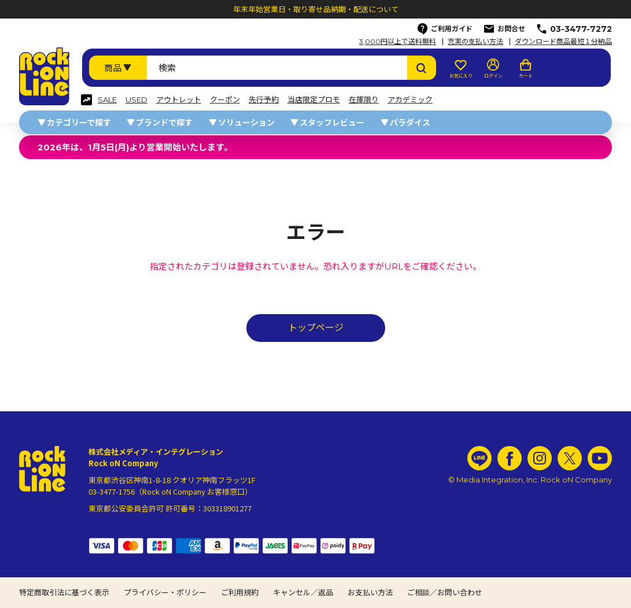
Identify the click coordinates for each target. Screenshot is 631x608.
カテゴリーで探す (79, 122)
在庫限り (364, 100)
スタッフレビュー (332, 123)
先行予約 (264, 100)
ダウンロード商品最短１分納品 (563, 41)
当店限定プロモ (313, 100)
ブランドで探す (164, 122)
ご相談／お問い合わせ (444, 592)
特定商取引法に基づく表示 (64, 592)
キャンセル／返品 (303, 592)
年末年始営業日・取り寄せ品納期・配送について (315, 9)
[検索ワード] (277, 68)
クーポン (225, 100)
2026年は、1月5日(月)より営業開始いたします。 (135, 147)
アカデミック (410, 100)
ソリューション (246, 123)
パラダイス (410, 123)
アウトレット (178, 100)
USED (136, 100)
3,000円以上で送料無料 (397, 41)
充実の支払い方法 (475, 41)
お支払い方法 (370, 592)
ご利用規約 (240, 592)
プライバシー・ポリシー (165, 592)
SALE (107, 100)
